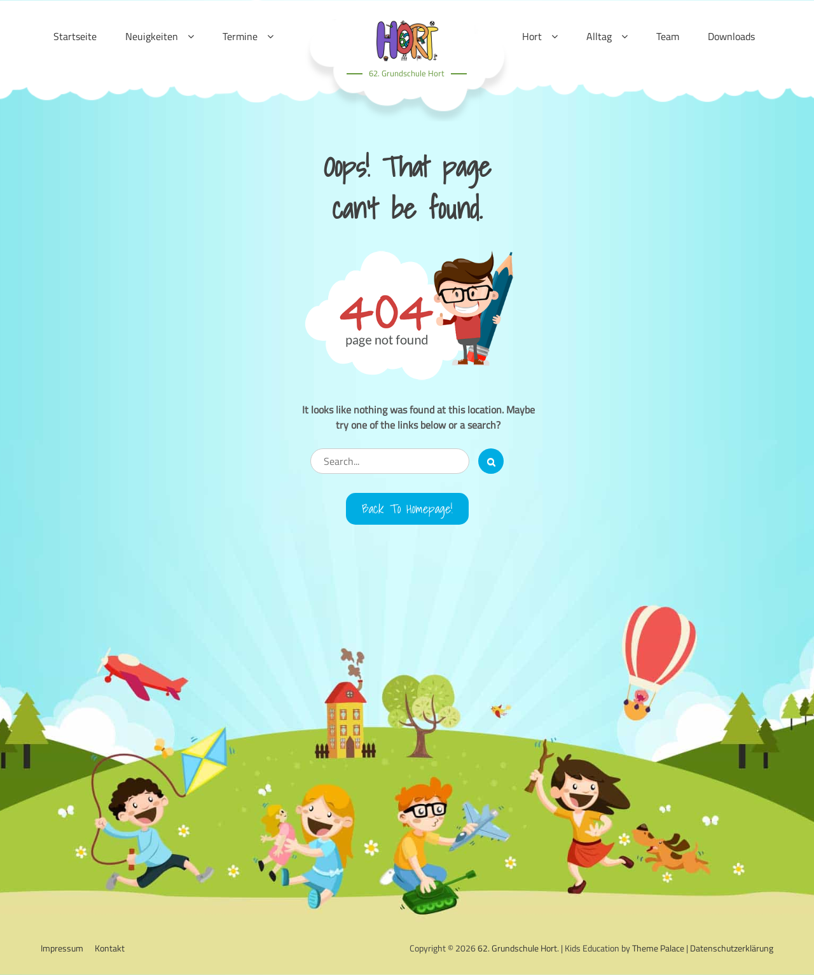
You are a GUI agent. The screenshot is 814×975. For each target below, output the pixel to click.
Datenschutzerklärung (731, 948)
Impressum (62, 948)
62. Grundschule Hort (407, 73)
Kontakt (110, 948)
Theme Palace (658, 948)
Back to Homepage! (407, 509)
